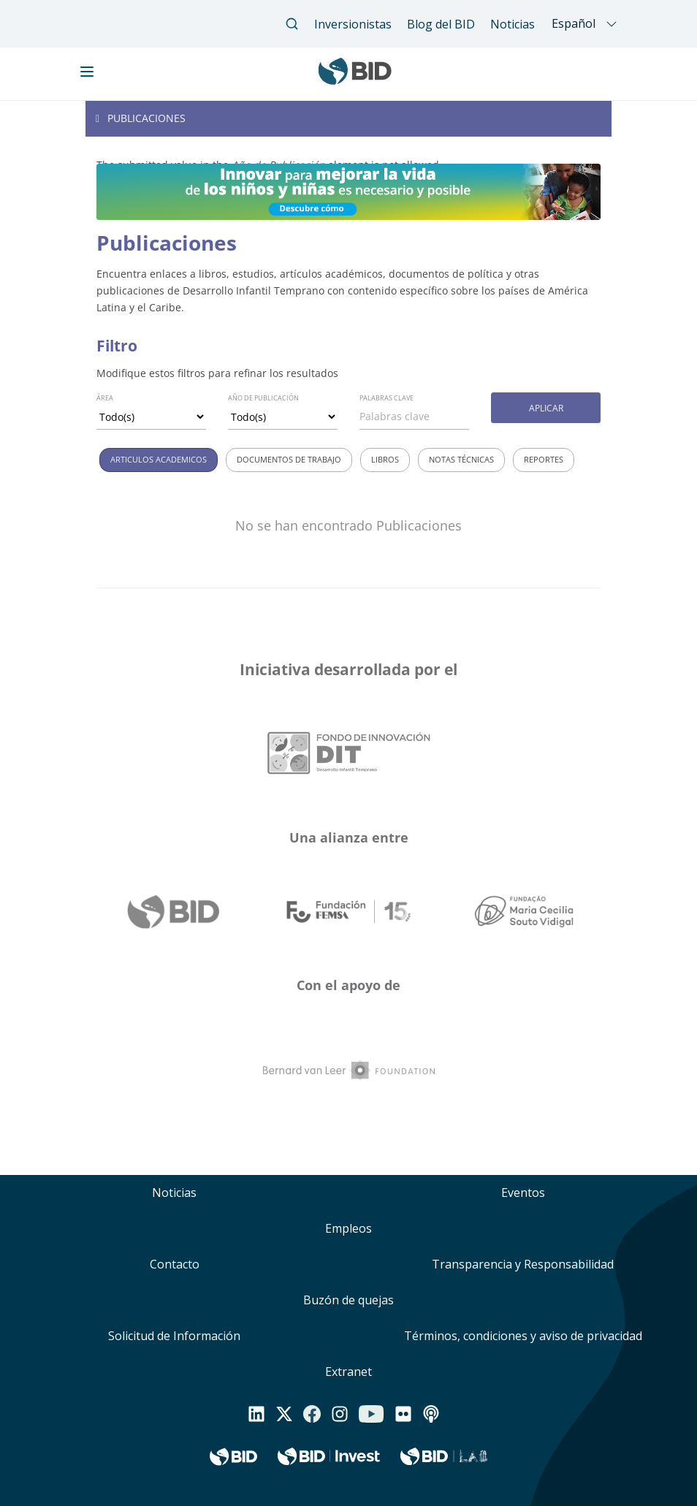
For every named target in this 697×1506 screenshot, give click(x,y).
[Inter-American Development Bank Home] (355, 79)
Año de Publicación (263, 398)
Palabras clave (386, 398)
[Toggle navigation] (348, 119)
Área (104, 398)
